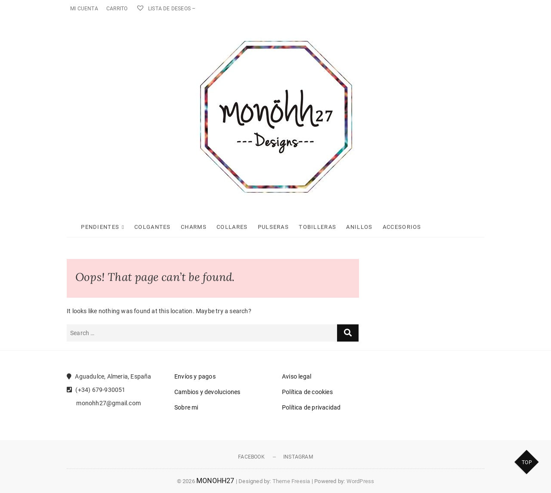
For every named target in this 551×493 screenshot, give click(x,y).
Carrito (116, 9)
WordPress (361, 481)
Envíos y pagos (195, 376)
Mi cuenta (84, 9)
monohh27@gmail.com (104, 403)
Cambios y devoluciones (207, 391)
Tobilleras (317, 227)
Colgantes (152, 227)
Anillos (359, 227)
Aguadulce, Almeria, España (109, 376)
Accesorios (402, 227)
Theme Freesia (291, 481)
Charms (194, 227)
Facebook (251, 457)
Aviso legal (296, 376)
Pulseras (273, 227)
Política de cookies (307, 391)
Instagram (298, 457)
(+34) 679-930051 (96, 389)
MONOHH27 (215, 481)
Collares (232, 227)
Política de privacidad (311, 407)
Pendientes (100, 227)
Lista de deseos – (166, 9)
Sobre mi (186, 407)
